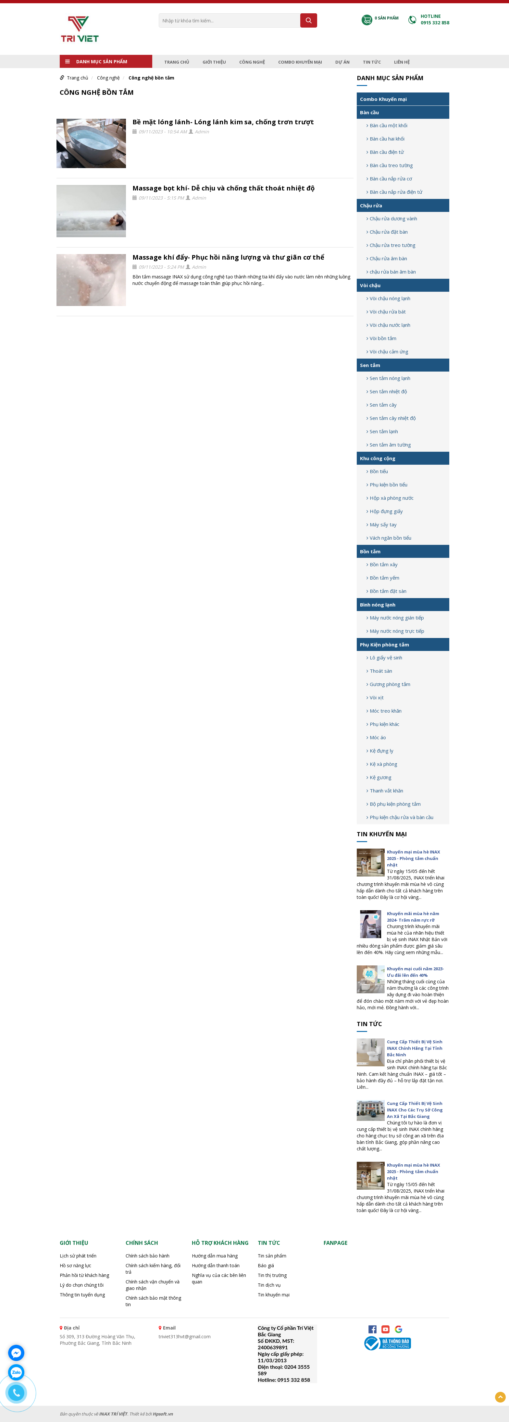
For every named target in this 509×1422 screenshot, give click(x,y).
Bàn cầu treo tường (389, 165)
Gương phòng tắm (388, 684)
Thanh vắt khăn (384, 790)
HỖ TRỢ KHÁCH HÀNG (220, 1242)
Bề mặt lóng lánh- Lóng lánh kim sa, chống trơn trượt (223, 122)
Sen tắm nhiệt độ (386, 391)
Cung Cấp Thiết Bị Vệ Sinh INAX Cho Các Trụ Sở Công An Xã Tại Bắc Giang (415, 1109)
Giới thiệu (214, 62)
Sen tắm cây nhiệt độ (391, 418)
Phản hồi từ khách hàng (84, 1275)
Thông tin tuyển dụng (82, 1295)
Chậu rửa (371, 205)
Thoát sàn (379, 671)
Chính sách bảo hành (147, 1256)
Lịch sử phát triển (78, 1256)
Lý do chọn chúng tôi (82, 1285)
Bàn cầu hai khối (385, 138)
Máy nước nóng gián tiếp (395, 617)
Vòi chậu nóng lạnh (388, 298)
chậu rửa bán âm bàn (391, 271)
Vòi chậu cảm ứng (387, 351)
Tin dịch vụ (269, 1285)
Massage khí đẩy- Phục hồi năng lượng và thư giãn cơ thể (228, 257)
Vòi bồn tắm (381, 338)
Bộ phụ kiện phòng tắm (393, 804)
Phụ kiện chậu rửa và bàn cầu (399, 817)
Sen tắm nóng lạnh (388, 378)
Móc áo (376, 737)
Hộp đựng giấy (384, 511)
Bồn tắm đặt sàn (386, 591)
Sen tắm (370, 365)
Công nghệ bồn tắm (151, 78)
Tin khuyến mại (382, 834)
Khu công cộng (377, 458)
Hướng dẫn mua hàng (215, 1256)
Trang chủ (176, 62)
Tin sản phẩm (272, 1256)
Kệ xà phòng (381, 764)
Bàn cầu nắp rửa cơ (389, 178)
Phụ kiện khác (382, 724)
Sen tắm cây (381, 404)
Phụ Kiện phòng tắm (384, 644)
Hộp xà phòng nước (390, 498)
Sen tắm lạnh (382, 431)
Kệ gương (378, 777)
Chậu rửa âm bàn (386, 258)
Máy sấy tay (381, 524)
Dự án (342, 62)
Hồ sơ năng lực (75, 1265)
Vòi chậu (370, 285)
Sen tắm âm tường (388, 444)
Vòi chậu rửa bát (386, 311)
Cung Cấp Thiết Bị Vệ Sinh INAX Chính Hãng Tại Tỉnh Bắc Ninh (414, 1048)
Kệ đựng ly (379, 750)
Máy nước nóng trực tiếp (395, 631)
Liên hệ (402, 62)
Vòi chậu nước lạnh (388, 325)
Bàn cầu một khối (386, 125)
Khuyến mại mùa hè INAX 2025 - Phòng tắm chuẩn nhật (413, 858)
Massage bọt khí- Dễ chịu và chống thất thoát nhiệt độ (223, 188)
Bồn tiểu (377, 471)
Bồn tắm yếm (382, 577)
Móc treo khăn (384, 710)
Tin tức (372, 62)
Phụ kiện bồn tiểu (386, 484)
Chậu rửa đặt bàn (387, 231)
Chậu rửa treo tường (391, 245)
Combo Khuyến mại (300, 62)
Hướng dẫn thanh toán (216, 1265)
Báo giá (266, 1265)
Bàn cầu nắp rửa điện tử (394, 192)
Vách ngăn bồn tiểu (388, 537)
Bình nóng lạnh (377, 604)
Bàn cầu (369, 112)
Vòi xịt (375, 697)
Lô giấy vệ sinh (384, 657)
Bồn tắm (370, 551)
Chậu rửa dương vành (391, 218)
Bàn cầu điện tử (385, 152)
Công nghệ (252, 62)
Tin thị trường (272, 1275)
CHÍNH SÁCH (142, 1242)
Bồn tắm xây (382, 564)
